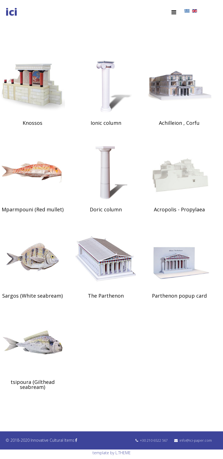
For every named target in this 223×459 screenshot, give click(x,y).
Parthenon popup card (179, 295)
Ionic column (106, 122)
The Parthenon (106, 295)
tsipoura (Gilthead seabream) (33, 384)
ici (11, 12)
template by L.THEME (112, 452)
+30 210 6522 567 (154, 440)
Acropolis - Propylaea (179, 209)
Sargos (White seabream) (32, 295)
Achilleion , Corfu (179, 122)
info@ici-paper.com (196, 440)
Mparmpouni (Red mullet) (33, 209)
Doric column (106, 209)
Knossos (32, 122)
